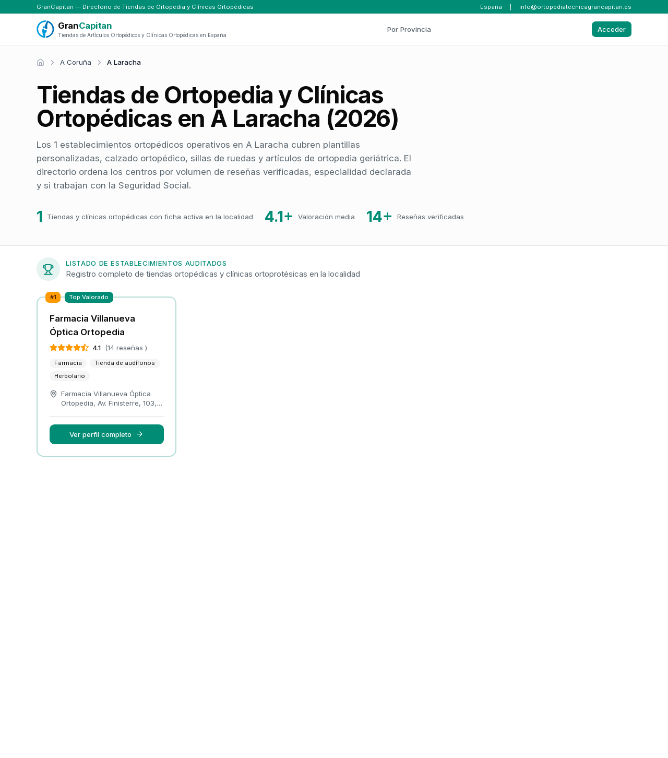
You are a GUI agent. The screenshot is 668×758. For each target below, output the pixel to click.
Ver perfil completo (106, 434)
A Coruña (75, 62)
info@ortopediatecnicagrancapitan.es (575, 6)
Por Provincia (409, 29)
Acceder (612, 29)
